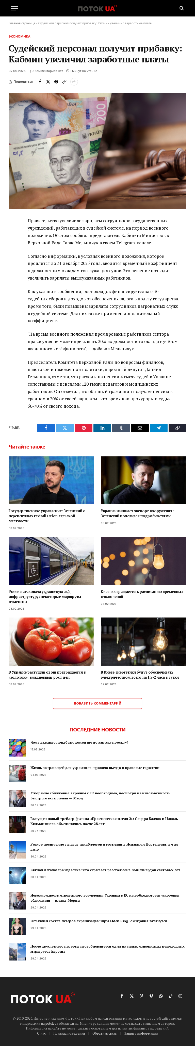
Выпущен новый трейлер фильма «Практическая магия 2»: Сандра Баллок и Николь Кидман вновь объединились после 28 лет (104, 821)
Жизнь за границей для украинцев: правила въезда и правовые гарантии (94, 767)
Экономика (19, 36)
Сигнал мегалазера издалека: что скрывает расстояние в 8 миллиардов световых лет (105, 869)
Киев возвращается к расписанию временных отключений (142, 594)
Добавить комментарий (97, 703)
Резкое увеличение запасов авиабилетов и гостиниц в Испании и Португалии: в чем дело (104, 847)
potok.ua (51, 1023)
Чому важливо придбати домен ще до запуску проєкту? (79, 742)
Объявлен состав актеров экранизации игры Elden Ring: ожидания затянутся (98, 920)
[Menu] (14, 8)
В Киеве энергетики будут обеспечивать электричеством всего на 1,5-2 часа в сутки (140, 675)
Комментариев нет (46, 71)
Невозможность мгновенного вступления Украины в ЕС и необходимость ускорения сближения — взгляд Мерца (105, 898)
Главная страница (22, 23)
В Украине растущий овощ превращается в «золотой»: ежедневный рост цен (47, 675)
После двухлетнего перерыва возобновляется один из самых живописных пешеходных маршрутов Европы (107, 949)
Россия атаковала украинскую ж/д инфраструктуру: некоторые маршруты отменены (45, 596)
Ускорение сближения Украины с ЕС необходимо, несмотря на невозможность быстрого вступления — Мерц (100, 795)
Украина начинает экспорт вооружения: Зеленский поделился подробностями (137, 513)
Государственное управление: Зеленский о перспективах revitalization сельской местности (47, 515)
